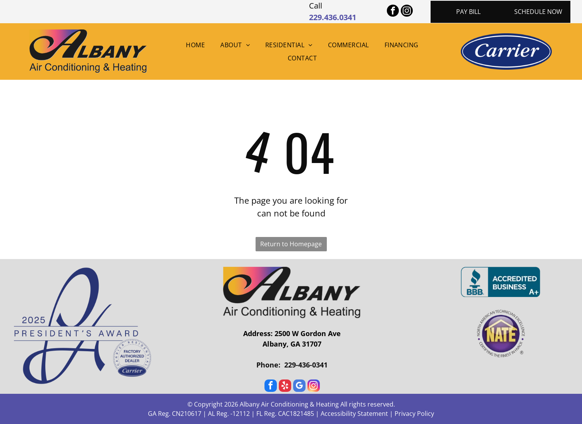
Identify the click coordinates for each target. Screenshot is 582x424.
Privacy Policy (414, 413)
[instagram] (407, 12)
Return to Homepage (291, 244)
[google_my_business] (299, 386)
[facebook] (393, 12)
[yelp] (285, 386)
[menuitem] (195, 44)
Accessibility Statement (354, 413)
